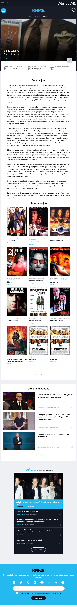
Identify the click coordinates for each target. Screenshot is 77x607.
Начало (30, 16)
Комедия (12, 238)
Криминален (32, 239)
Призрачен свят (35, 321)
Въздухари (11, 240)
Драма (38, 238)
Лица (39, 427)
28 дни (9, 282)
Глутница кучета (56, 321)
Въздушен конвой (56, 240)
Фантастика (54, 280)
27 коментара (56, 447)
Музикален (19, 238)
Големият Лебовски (36, 280)
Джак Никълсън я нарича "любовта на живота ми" (37, 503)
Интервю (32, 359)
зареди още (38, 374)
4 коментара (55, 407)
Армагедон (54, 282)
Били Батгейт (34, 242)
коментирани (46, 470)
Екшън (34, 238)
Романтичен (11, 280)
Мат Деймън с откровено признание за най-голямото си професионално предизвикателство (37, 521)
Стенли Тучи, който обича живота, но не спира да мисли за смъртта (55, 396)
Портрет (19, 507)
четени (34, 470)
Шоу (17, 535)
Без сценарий (20, 514)
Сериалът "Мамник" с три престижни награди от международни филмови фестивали (34, 531)
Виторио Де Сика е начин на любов (29, 540)
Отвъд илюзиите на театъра (27, 512)
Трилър (43, 238)
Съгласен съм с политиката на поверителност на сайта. (40, 593)
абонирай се (39, 598)
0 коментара (54, 427)
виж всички (38, 549)
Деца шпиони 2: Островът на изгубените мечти (17, 360)
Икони (18, 543)
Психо (17, 318)
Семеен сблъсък (12, 321)
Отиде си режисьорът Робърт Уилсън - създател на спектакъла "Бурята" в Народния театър (55, 417)
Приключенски (62, 278)
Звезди (36, 16)
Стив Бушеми (45, 16)
